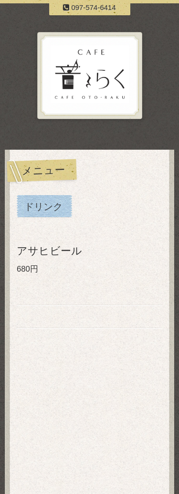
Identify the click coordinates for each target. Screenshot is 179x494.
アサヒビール (49, 251)
